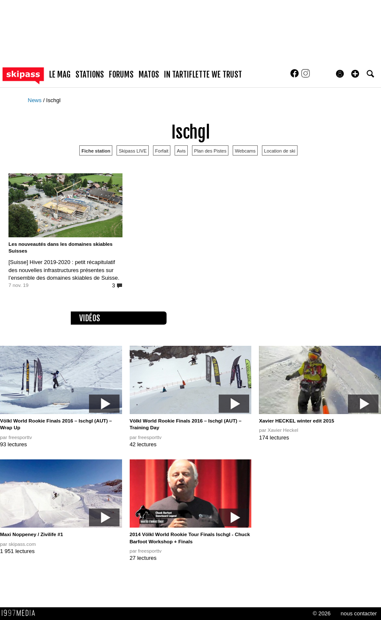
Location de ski (279, 150)
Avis (181, 150)
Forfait (161, 150)
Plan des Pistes (210, 150)
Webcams (245, 150)
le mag (59, 75)
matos (149, 75)
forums (121, 75)
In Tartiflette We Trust (203, 75)
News (35, 100)
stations (89, 75)
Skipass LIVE (133, 150)
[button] (355, 73)
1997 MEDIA (21, 613)
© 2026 (322, 613)
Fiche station (95, 150)
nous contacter (359, 613)
